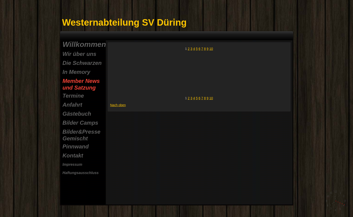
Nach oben (118, 105)
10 (211, 49)
